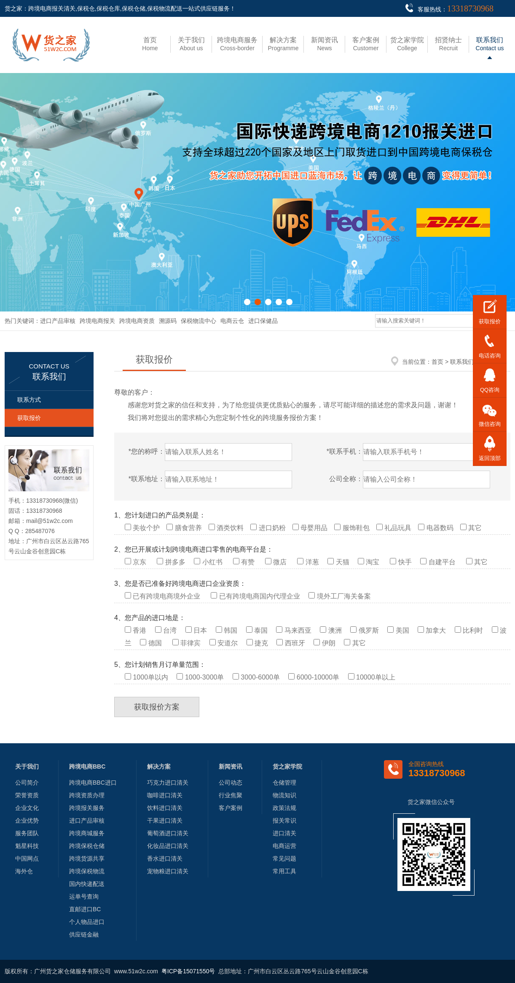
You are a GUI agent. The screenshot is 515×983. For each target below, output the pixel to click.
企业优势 (27, 820)
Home (150, 43)
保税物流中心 (198, 320)
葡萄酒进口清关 (167, 833)
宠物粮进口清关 (167, 871)
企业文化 (27, 807)
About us (191, 43)
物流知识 (284, 795)
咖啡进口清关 (164, 795)
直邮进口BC (85, 909)
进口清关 (284, 833)
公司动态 (230, 782)
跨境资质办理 (87, 795)
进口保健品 (263, 320)
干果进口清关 (164, 820)
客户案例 (230, 807)
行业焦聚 (230, 795)
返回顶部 (490, 458)
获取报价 (29, 417)
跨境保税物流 (87, 871)
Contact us (490, 43)
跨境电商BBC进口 (93, 782)
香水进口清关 (164, 858)
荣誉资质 (27, 795)
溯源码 (168, 320)
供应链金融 (84, 934)
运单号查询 (84, 896)
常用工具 (284, 871)
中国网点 (27, 858)
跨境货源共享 (87, 858)
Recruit (448, 43)
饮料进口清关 (164, 807)
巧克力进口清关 (167, 782)
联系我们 (462, 361)
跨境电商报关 (97, 320)
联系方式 (29, 399)
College (407, 43)
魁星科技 (27, 845)
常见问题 (284, 858)
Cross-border (237, 43)
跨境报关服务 (87, 807)
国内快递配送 (87, 883)
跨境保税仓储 (87, 845)
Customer (365, 43)
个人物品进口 (87, 921)
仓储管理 (284, 782)
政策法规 (284, 807)
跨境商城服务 (87, 833)
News (324, 43)
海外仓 (24, 871)
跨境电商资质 (137, 320)
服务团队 (27, 833)
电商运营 (284, 845)
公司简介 (27, 782)
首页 (437, 361)
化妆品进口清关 (167, 845)
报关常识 (284, 820)
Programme (283, 43)
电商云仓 (232, 320)
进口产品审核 (57, 320)
